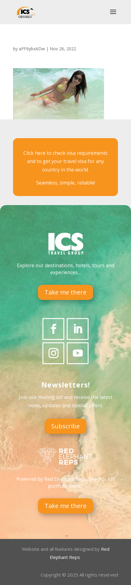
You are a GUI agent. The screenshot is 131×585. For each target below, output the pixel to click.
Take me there (65, 292)
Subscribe (65, 426)
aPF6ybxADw (32, 49)
